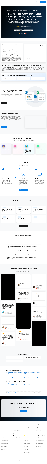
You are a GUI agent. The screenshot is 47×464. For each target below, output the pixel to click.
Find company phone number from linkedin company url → (14, 383)
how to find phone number (39, 437)
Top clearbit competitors (4, 446)
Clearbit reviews (26, 449)
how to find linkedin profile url (39, 439)
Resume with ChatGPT (28, 30)
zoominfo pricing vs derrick (39, 426)
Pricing (13, 427)
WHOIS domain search (27, 429)
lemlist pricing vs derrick (39, 429)
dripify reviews (26, 442)
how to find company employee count (41, 442)
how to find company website (40, 440)
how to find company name (39, 443)
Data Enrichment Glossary (16, 430)
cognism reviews (26, 446)
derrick (23, 459)
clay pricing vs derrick (38, 427)
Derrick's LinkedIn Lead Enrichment (13, 392)
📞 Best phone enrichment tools (5, 427)
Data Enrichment (14, 10)
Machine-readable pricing (16, 429)
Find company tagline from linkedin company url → (31, 384)
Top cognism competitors (4, 443)
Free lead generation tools (27, 426)
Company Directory (15, 432)
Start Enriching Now (23, 189)
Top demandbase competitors (5, 440)
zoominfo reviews (26, 437)
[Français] (34, 2)
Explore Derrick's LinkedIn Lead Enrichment (9, 129)
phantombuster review (27, 443)
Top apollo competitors (4, 442)
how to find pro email (38, 446)
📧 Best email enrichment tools (5, 426)
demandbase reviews (27, 452)
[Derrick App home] (3, 2)
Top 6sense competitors (4, 439)
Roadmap (14, 433)
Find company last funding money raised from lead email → (14, 377)
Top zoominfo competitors (4, 437)
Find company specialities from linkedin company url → (14, 384)
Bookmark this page (18, 30)
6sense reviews (26, 439)
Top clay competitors (4, 449)
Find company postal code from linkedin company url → (32, 383)
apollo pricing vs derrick (39, 430)
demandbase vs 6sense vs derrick (17, 439)
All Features (14, 426)
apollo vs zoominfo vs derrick (16, 437)
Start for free (4, 103)
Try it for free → (23, 410)
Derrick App (8, 10)
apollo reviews (26, 440)
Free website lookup (26, 427)
